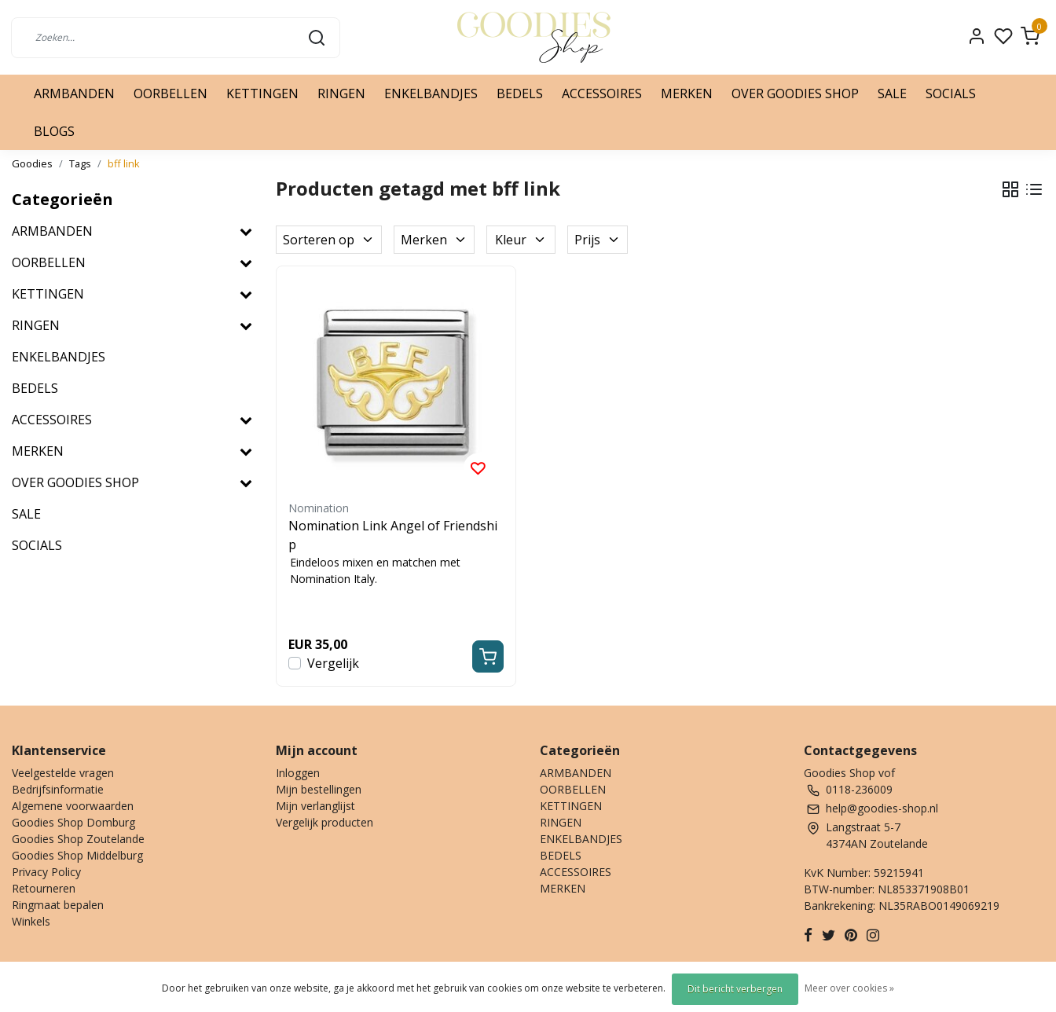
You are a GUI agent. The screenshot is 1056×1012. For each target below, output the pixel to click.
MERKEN (687, 93)
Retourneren (43, 888)
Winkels (31, 921)
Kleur (521, 239)
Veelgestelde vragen (63, 772)
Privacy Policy (46, 871)
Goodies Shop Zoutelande (78, 838)
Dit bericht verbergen (735, 989)
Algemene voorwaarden (73, 805)
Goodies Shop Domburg (73, 822)
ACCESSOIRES (602, 93)
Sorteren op (329, 239)
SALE (892, 93)
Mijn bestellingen (318, 789)
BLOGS (54, 131)
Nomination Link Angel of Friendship (392, 535)
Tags (80, 163)
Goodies (32, 163)
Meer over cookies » (849, 988)
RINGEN (341, 93)
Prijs (597, 239)
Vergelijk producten (324, 822)
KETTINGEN (262, 93)
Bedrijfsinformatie (58, 789)
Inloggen (298, 772)
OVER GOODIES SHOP (795, 93)
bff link (124, 163)
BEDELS (520, 93)
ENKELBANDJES (431, 93)
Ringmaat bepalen (58, 904)
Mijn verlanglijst (315, 805)
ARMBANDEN (74, 93)
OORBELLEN (170, 93)
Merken (434, 239)
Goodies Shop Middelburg (77, 855)
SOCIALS (951, 93)
